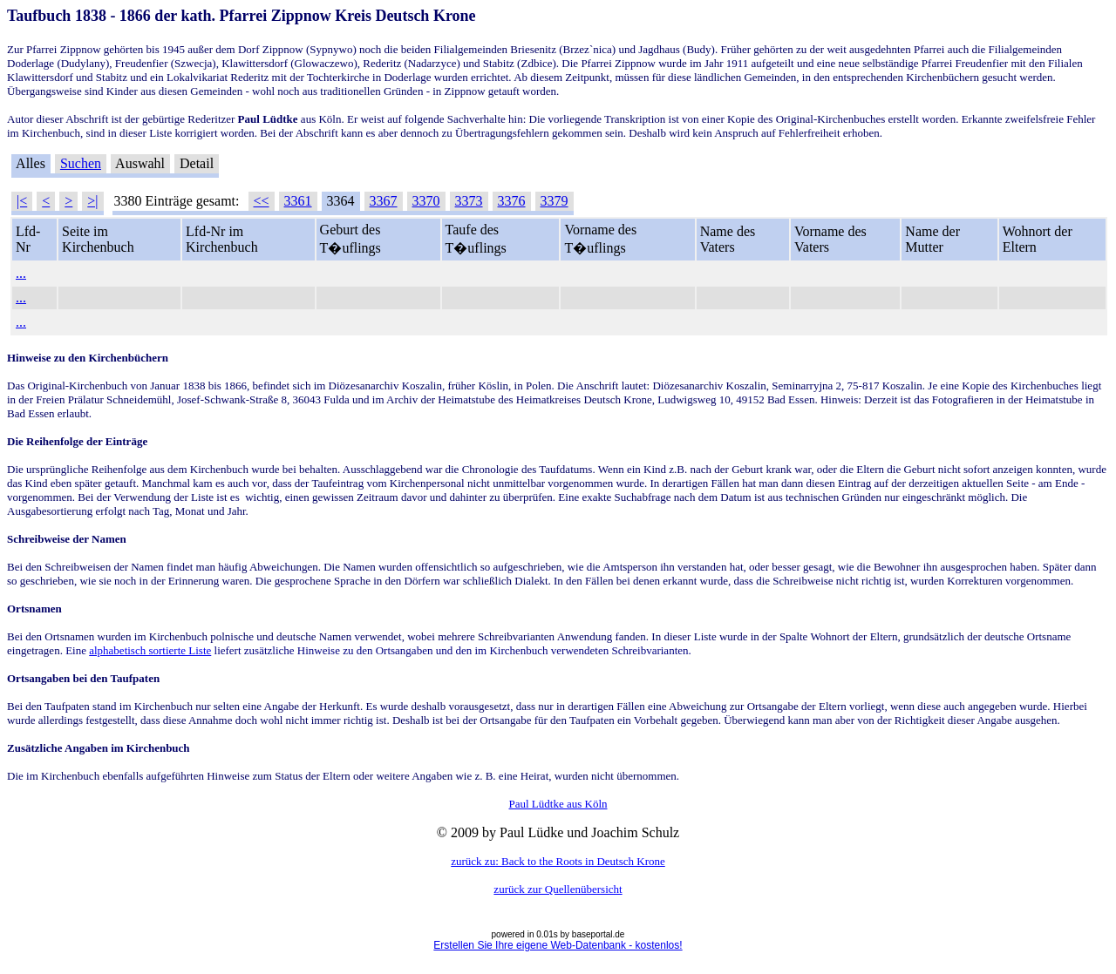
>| (92, 200)
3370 (426, 200)
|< (22, 200)
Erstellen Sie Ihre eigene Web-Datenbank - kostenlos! (557, 945)
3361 (298, 200)
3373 (469, 200)
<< (261, 200)
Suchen (80, 163)
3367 (384, 200)
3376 (512, 200)
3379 (554, 200)
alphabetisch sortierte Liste (150, 650)
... (21, 273)
